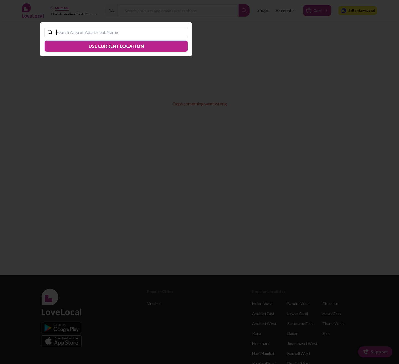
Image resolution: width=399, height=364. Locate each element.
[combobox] (119, 32)
